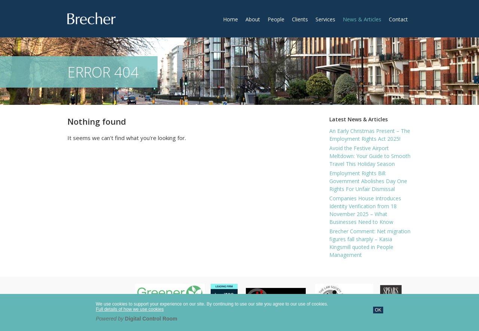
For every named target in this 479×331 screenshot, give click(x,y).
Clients (300, 19)
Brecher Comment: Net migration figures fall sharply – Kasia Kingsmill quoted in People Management (370, 243)
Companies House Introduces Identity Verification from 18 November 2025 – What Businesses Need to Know (365, 210)
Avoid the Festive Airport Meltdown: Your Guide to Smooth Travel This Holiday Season (370, 156)
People (276, 19)
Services (325, 19)
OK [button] (378, 310)
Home (230, 19)
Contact (398, 19)
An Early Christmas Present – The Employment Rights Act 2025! (369, 134)
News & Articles (362, 19)
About (252, 19)
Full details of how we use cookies (130, 309)
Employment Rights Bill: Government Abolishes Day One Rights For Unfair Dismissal (368, 181)
